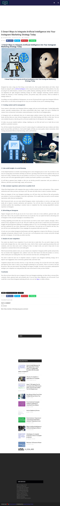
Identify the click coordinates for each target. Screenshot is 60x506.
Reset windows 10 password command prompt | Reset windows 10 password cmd (33, 419)
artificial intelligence (11, 292)
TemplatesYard (12, 504)
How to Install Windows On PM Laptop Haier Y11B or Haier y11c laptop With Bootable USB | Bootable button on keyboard (29, 368)
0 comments (26, 37)
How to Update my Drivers (33, 410)
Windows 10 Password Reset (33, 442)
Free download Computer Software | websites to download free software (33, 403)
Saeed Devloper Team (28, 504)
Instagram (20, 292)
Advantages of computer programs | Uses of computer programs (34, 435)
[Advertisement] (30, 18)
